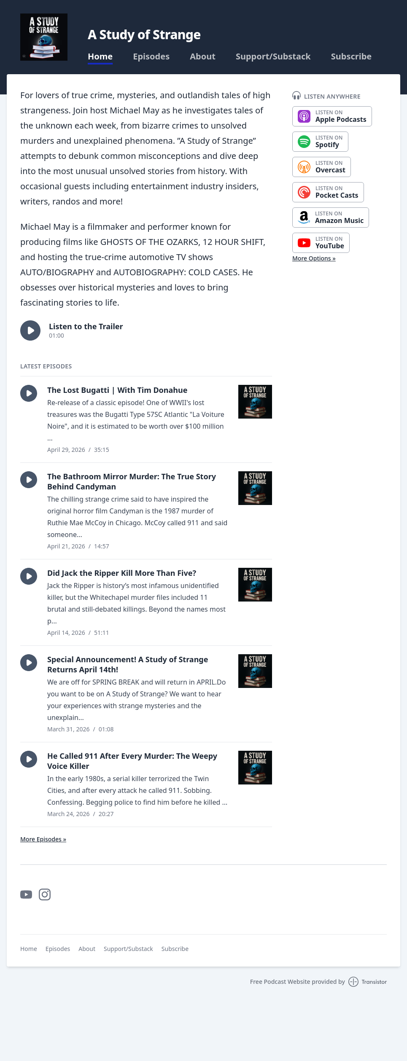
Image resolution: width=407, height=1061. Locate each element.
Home (100, 56)
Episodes (151, 56)
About (203, 56)
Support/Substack (273, 56)
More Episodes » (43, 839)
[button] (30, 330)
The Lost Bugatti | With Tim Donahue (117, 390)
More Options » (314, 258)
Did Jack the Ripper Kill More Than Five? (121, 573)
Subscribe (351, 56)
